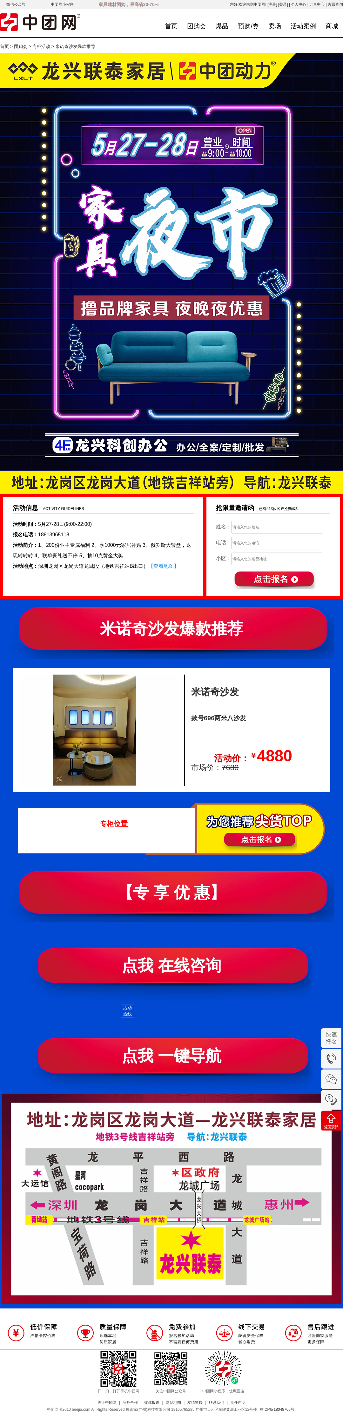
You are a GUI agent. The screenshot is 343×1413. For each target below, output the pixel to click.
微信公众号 (15, 4)
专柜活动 (41, 46)
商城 (332, 26)
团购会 (196, 26)
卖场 (274, 26)
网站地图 (173, 1402)
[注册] (272, 4)
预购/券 (248, 26)
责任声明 (237, 1402)
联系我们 (216, 1402)
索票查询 (335, 4)
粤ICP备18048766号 (276, 1409)
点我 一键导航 (171, 1056)
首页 (171, 26)
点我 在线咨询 (171, 966)
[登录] (283, 4)
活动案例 (303, 26)
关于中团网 (107, 1402)
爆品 (222, 26)
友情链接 (195, 1402)
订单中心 (317, 4)
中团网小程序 (62, 4)
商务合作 (130, 1402)
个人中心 (298, 4)
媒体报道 (151, 1402)
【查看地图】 (163, 566)
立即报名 (279, 829)
